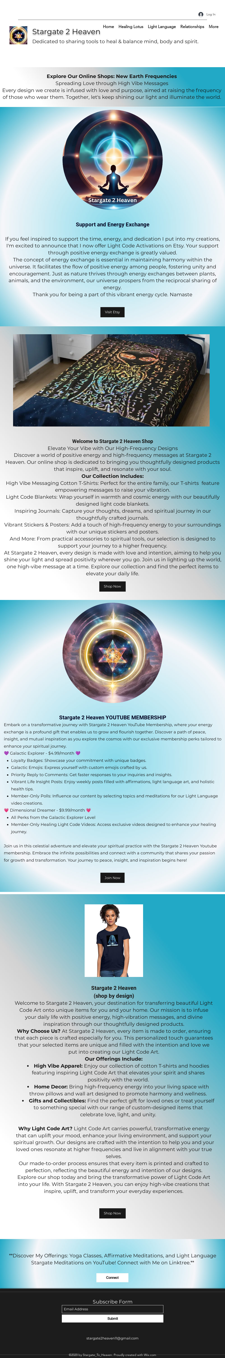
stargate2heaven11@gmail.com (112, 1338)
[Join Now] (112, 878)
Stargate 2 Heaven (66, 31)
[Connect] (112, 1277)
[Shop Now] (112, 586)
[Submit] (112, 1318)
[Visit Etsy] (112, 312)
